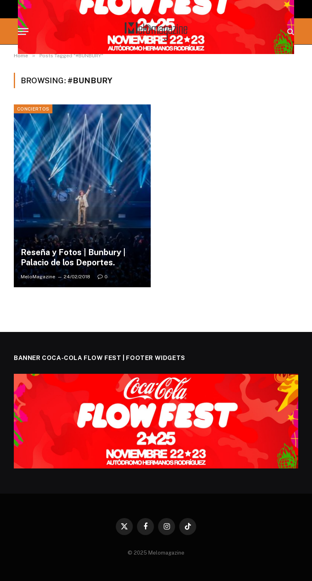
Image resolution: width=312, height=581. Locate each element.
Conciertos (33, 108)
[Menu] (23, 31)
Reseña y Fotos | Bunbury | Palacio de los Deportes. (73, 257)
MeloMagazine (38, 277)
